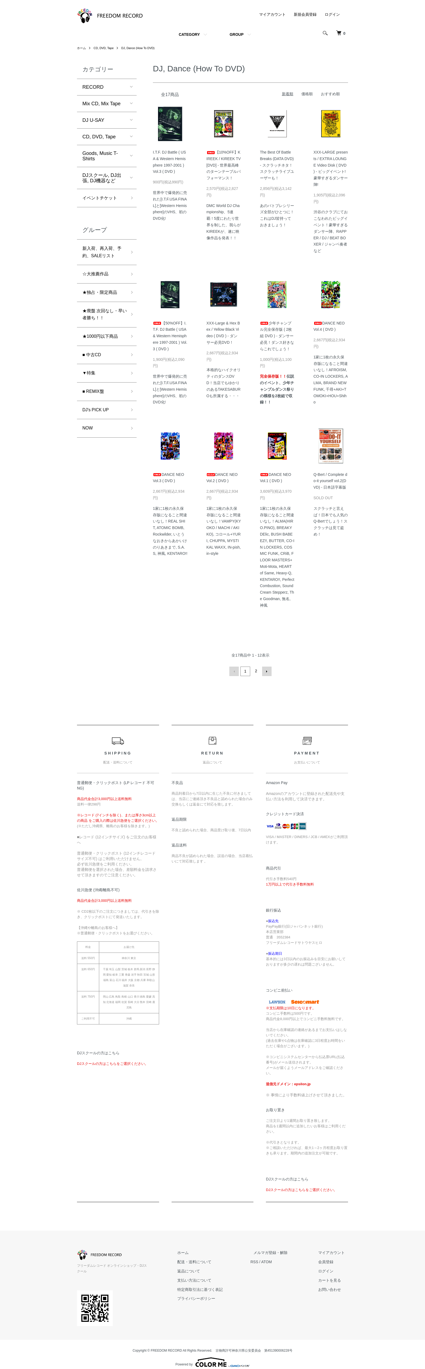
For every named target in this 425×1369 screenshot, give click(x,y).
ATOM (279, 1261)
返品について (204, 1270)
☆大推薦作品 (97, 278)
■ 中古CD (93, 364)
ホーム (82, 48)
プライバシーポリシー (212, 1297)
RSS (267, 1261)
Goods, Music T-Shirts (100, 156)
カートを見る (332, 1279)
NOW (88, 441)
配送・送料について (210, 1261)
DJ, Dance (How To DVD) (142, 48)
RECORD (93, 87)
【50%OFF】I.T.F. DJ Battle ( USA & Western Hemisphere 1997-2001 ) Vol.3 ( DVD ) (170, 336)
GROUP (236, 34)
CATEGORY (189, 34)
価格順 (307, 94)
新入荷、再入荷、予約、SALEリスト (103, 254)
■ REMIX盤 (94, 402)
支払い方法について (210, 1279)
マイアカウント (272, 14)
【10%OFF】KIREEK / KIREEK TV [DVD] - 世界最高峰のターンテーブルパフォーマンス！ (224, 165)
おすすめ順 (330, 94)
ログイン (332, 14)
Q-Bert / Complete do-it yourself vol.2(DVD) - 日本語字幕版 (330, 481)
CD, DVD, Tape (105, 48)
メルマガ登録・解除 (280, 1252)
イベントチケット (101, 198)
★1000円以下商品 (102, 344)
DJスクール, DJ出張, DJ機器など (101, 178)
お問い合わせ (332, 1289)
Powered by (212, 1356)
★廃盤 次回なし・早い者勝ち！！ (102, 321)
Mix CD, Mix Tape (101, 103)
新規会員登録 (305, 14)
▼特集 (89, 383)
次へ (266, 671)
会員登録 (329, 1261)
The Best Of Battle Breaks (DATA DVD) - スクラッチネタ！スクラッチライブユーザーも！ (277, 165)
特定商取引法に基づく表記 (216, 1289)
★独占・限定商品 (101, 297)
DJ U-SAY (93, 120)
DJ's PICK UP (97, 422)
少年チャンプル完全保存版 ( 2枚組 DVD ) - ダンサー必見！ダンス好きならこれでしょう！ (277, 336)
